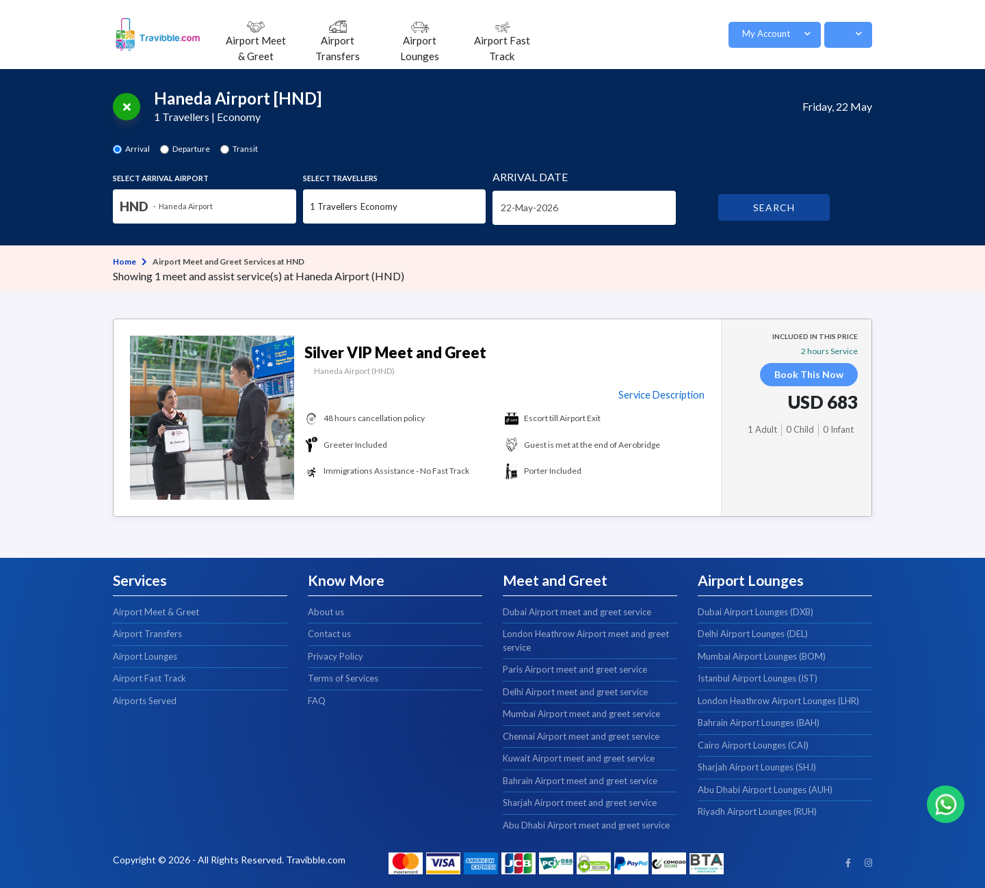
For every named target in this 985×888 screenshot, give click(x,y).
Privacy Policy (335, 656)
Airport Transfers (147, 633)
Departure (191, 149)
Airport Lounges (145, 656)
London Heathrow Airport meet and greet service (586, 640)
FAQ (317, 700)
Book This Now (808, 374)
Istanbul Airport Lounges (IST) (757, 678)
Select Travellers (340, 178)
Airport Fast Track (149, 678)
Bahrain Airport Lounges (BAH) (758, 722)
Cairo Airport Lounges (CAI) (753, 745)
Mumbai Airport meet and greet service (581, 713)
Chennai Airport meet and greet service (581, 736)
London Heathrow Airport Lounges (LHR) (778, 700)
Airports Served (144, 700)
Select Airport (161, 178)
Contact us (329, 633)
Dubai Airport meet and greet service (577, 611)
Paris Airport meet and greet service (575, 669)
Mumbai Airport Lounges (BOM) (762, 656)
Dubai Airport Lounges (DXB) (755, 611)
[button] (774, 35)
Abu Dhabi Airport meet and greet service (586, 825)
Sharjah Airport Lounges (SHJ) (757, 767)
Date (530, 176)
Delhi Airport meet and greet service (575, 691)
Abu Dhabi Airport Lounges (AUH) (765, 789)
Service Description (661, 395)
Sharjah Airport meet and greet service (580, 802)
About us (326, 611)
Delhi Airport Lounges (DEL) (753, 633)
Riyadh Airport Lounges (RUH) (757, 811)
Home (124, 261)
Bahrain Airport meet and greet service (580, 780)
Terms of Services (343, 678)
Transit (245, 149)
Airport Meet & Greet (156, 611)
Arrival (137, 149)
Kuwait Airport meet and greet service (579, 758)
